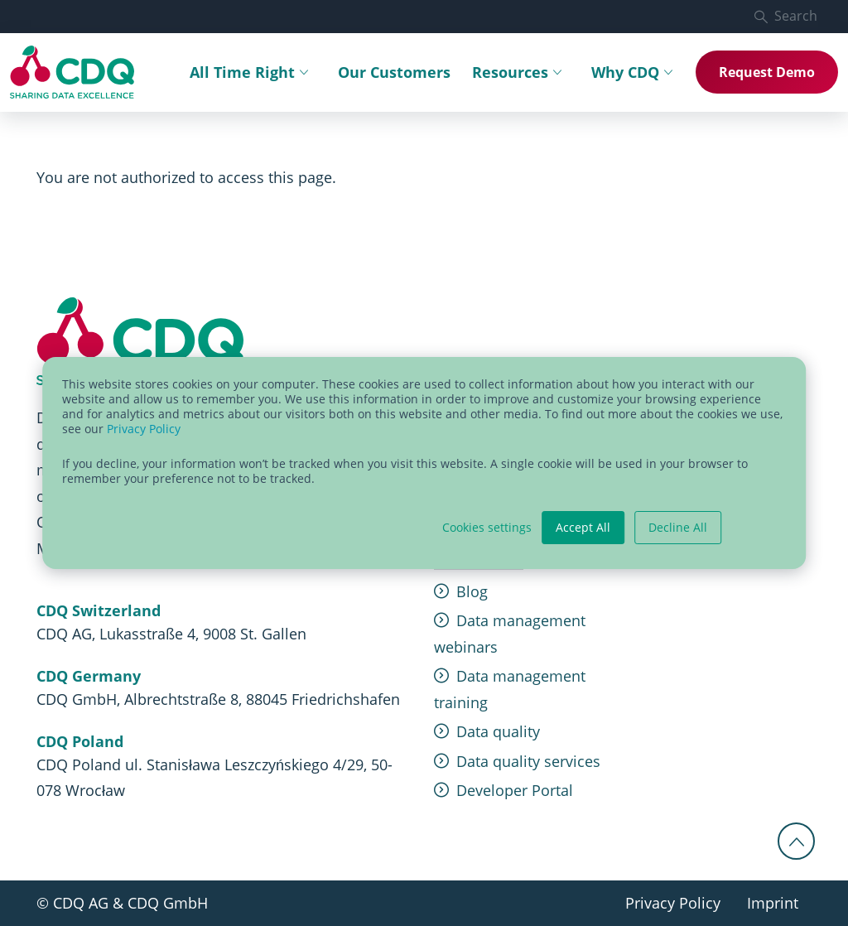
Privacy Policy (144, 428)
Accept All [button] (583, 527)
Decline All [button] (677, 527)
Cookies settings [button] (487, 527)
